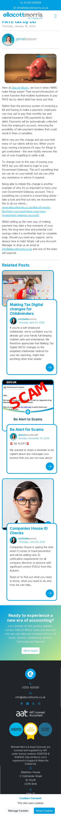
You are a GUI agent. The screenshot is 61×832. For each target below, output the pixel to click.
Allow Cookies (44, 810)
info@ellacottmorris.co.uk (30, 8)
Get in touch (30, 650)
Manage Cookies (18, 810)
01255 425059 (30, 2)
